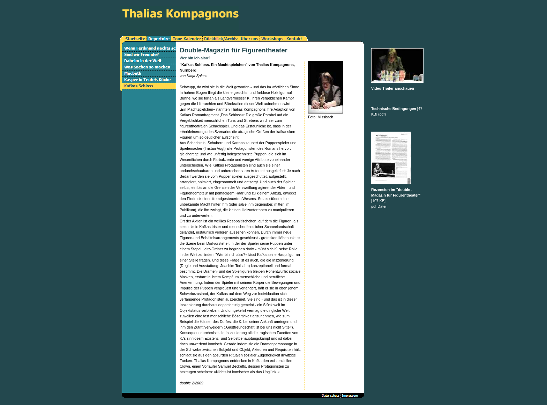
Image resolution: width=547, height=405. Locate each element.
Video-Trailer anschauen (392, 88)
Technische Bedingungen (393, 108)
